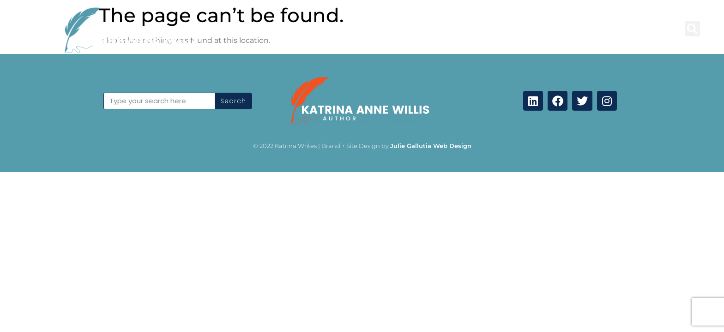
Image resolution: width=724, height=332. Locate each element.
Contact (577, 29)
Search (233, 101)
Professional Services (500, 29)
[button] (692, 28)
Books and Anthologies (395, 29)
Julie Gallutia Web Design (430, 145)
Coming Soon (639, 29)
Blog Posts (310, 29)
